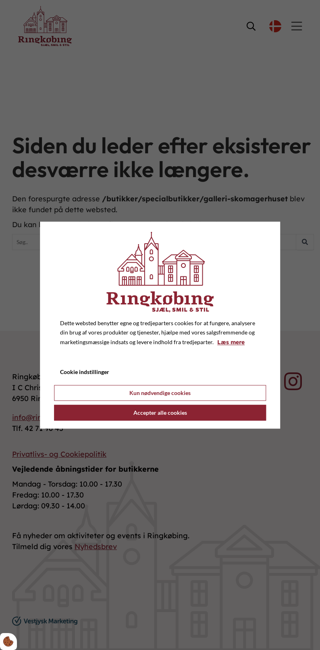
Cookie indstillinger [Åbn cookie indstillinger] (84, 371)
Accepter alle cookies (160, 412)
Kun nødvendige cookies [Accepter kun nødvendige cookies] (160, 392)
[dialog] (160, 325)
